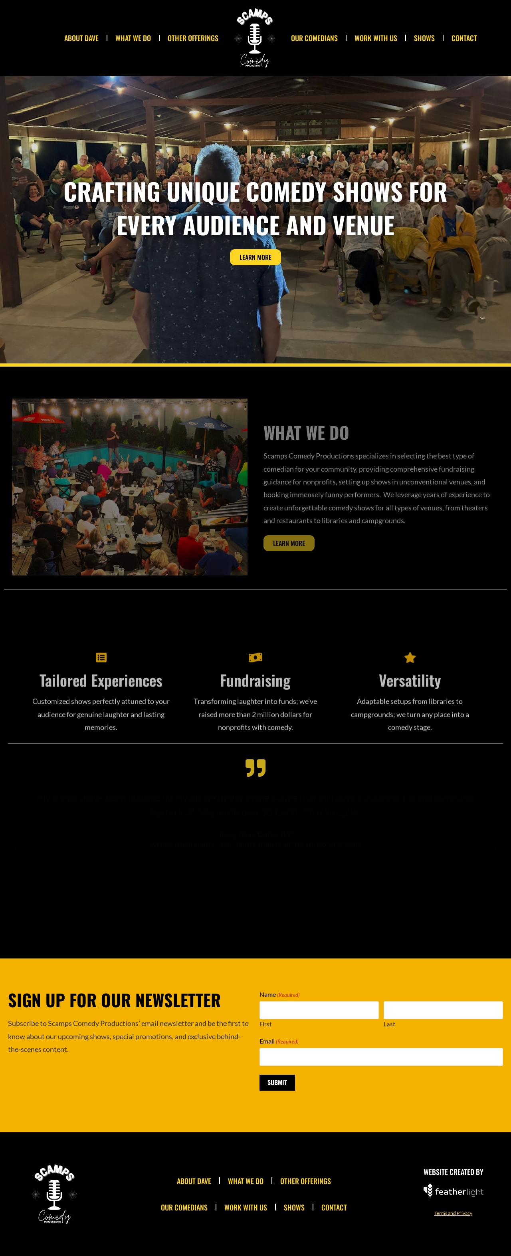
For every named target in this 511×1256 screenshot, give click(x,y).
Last (389, 1023)
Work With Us (376, 38)
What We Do (133, 38)
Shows (424, 38)
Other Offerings (193, 38)
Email (279, 1041)
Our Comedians (314, 38)
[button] (16, 849)
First (265, 1023)
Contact (464, 38)
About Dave (81, 38)
